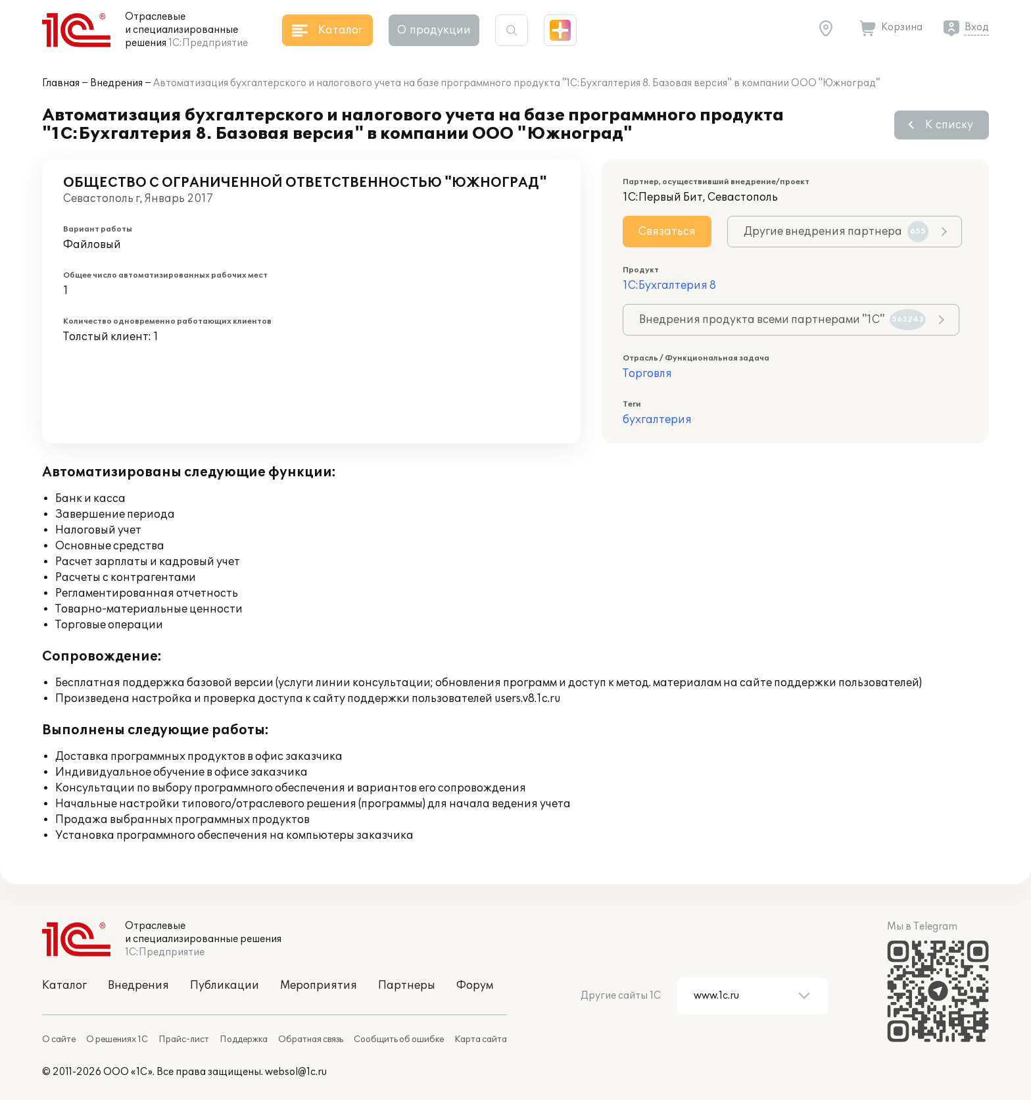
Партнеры (406, 985)
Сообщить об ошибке (399, 1039)
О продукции (434, 30)
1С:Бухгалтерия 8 (669, 285)
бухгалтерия (657, 419)
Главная (61, 83)
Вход (977, 27)
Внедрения (116, 83)
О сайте (59, 1039)
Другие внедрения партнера (836, 231)
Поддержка (244, 1039)
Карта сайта (480, 1039)
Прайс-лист (183, 1039)
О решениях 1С (117, 1039)
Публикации (224, 985)
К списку (949, 125)
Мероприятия (318, 985)
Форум (474, 985)
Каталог (64, 985)
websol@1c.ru (296, 1072)
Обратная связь (310, 1039)
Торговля (647, 373)
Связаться (667, 231)
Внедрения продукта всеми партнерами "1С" (782, 319)
